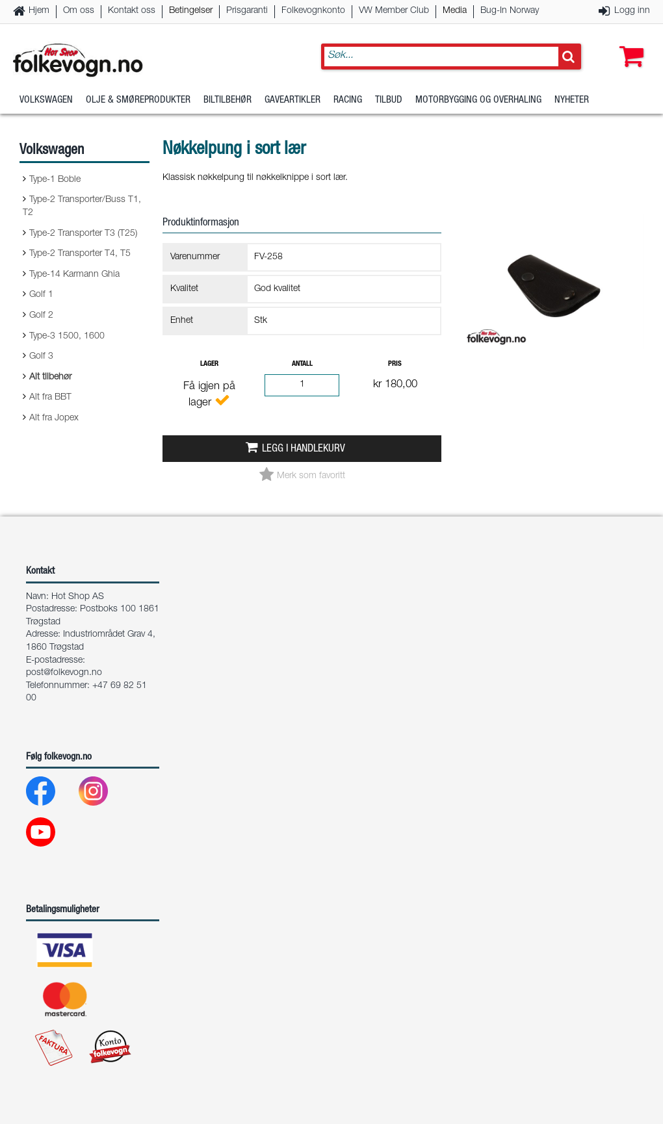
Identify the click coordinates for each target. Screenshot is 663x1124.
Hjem (39, 11)
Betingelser (191, 11)
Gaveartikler (292, 100)
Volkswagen (46, 100)
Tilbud (388, 100)
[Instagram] (104, 794)
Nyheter (571, 100)
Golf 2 (41, 315)
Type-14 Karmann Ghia (74, 274)
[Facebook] (51, 794)
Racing (347, 100)
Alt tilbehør (50, 377)
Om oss (78, 11)
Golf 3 (41, 356)
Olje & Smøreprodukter (138, 100)
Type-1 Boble (55, 180)
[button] (628, 43)
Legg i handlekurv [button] (303, 449)
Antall (302, 364)
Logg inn (632, 11)
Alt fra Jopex (54, 418)
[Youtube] (51, 835)
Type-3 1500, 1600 (67, 336)
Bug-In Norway (509, 11)
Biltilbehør (227, 100)
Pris (395, 364)
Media (455, 11)
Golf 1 (41, 295)
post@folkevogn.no (64, 673)
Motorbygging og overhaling (478, 100)
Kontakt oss (131, 11)
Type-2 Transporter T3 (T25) (83, 233)
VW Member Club (394, 11)
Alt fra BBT (50, 397)
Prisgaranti (247, 11)
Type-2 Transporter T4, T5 (80, 254)
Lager (209, 364)
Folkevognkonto (313, 11)
